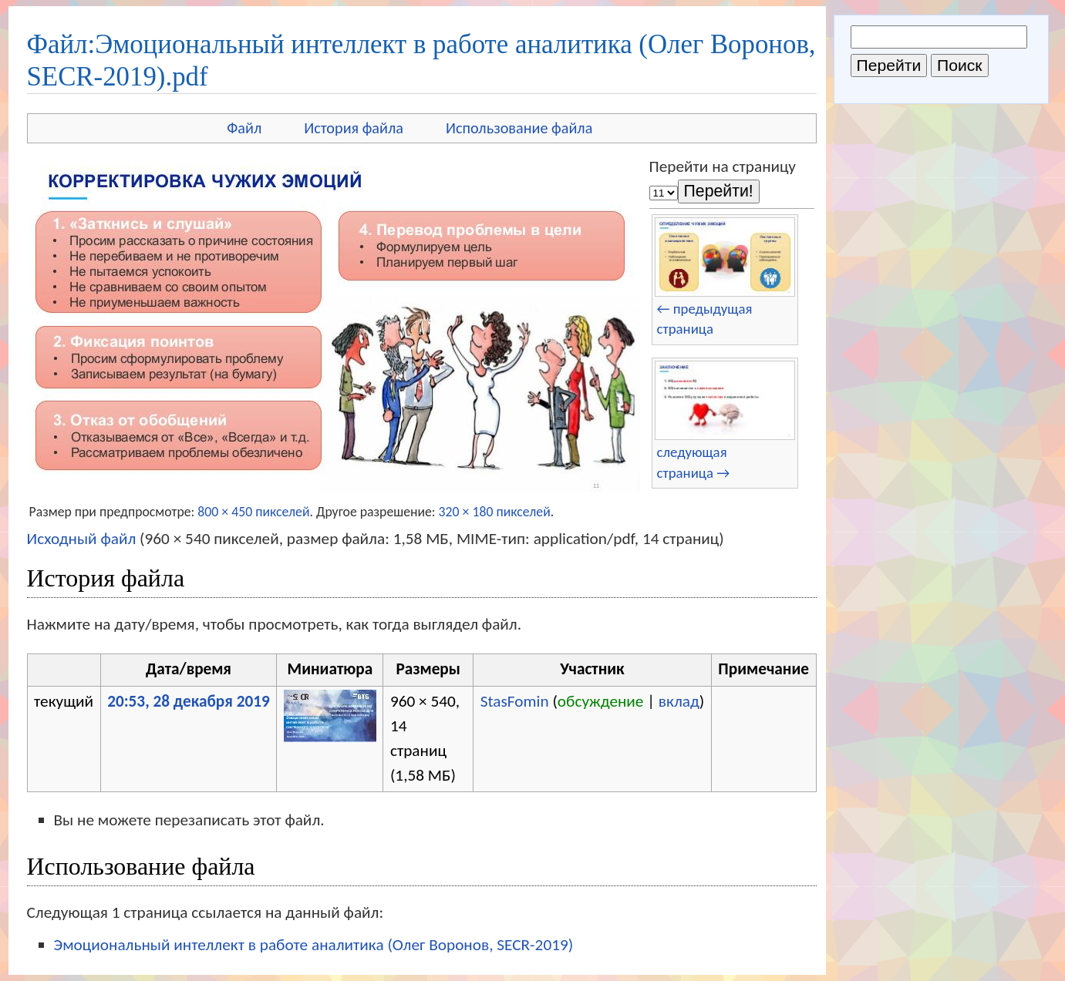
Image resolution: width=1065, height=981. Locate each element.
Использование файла (519, 128)
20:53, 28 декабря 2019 (188, 701)
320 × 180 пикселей (495, 511)
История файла (353, 128)
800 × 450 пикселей (253, 511)
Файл (244, 128)
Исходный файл (81, 539)
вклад (679, 701)
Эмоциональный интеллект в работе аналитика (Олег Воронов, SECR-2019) (314, 945)
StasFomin (514, 701)
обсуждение (601, 701)
